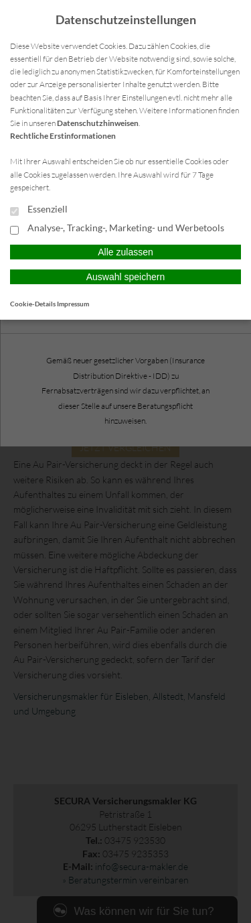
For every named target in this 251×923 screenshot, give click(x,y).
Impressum (73, 304)
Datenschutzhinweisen (98, 123)
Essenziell (39, 210)
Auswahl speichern (125, 276)
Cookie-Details (33, 304)
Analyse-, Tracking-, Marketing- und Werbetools (117, 229)
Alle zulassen (125, 252)
